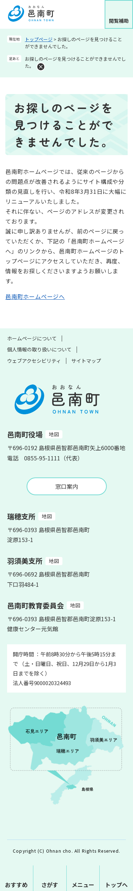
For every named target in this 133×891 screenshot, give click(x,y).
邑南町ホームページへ (35, 296)
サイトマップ (86, 360)
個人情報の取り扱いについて (39, 349)
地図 (54, 434)
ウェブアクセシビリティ (34, 360)
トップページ (38, 39)
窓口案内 (66, 486)
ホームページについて (32, 338)
